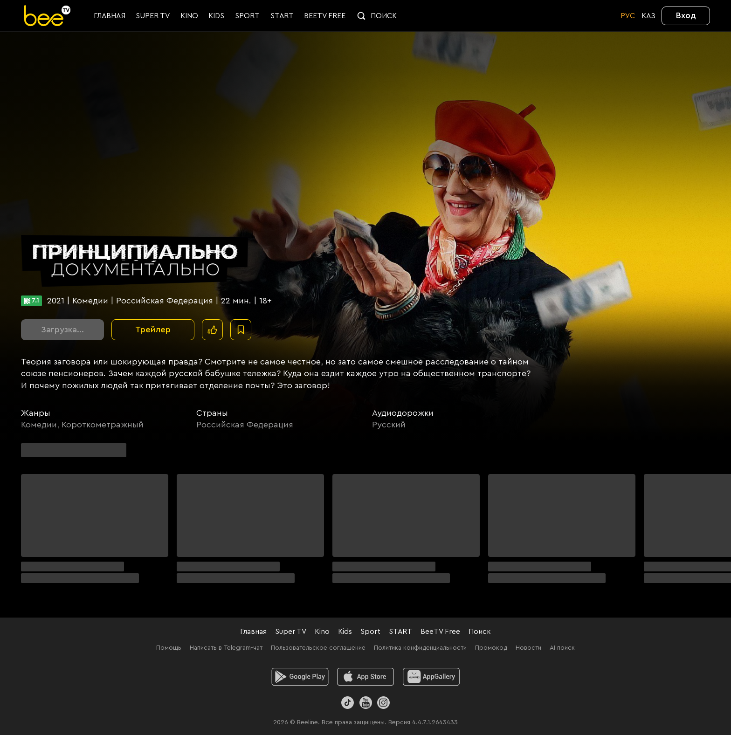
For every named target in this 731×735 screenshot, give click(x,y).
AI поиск (562, 648)
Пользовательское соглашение (318, 648)
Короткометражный (103, 424)
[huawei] (431, 677)
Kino (322, 631)
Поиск (480, 631)
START (400, 631)
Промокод (491, 648)
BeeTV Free (440, 631)
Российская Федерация (244, 424)
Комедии (39, 424)
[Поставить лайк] (212, 330)
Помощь (168, 648)
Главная (253, 631)
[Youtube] (365, 702)
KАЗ (648, 16)
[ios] (365, 677)
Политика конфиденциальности (420, 648)
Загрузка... (62, 329)
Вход (686, 15)
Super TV (290, 631)
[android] (300, 677)
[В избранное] (241, 330)
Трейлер (153, 329)
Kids (345, 631)
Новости (528, 648)
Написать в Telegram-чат (226, 648)
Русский (389, 424)
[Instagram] (383, 702)
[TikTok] (347, 702)
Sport (370, 631)
